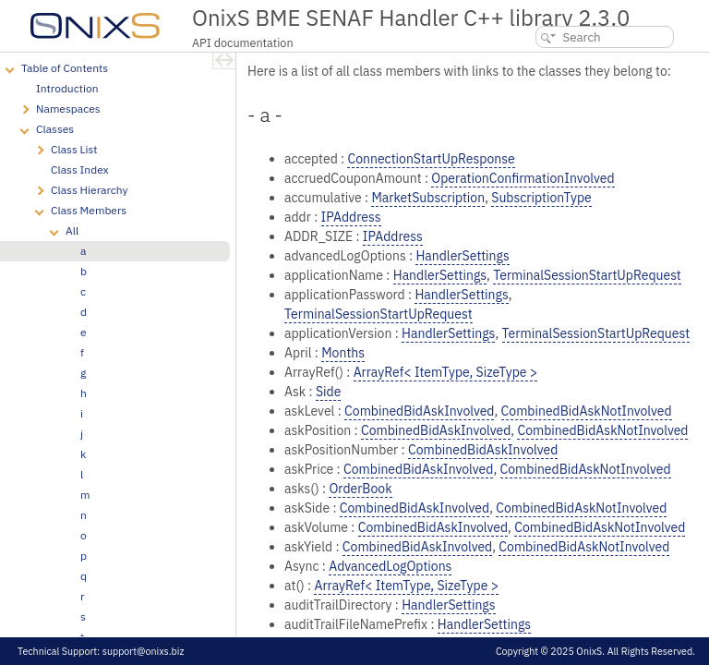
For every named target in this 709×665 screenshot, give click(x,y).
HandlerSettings (462, 256)
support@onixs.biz (143, 651)
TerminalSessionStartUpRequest (587, 275)
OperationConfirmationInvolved (522, 178)
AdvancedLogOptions (390, 566)
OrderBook (360, 488)
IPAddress (351, 217)
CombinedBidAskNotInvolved (586, 411)
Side (328, 391)
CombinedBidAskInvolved (419, 411)
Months (343, 353)
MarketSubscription (428, 197)
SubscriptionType (541, 197)
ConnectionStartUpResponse (430, 159)
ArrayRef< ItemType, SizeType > (446, 372)
